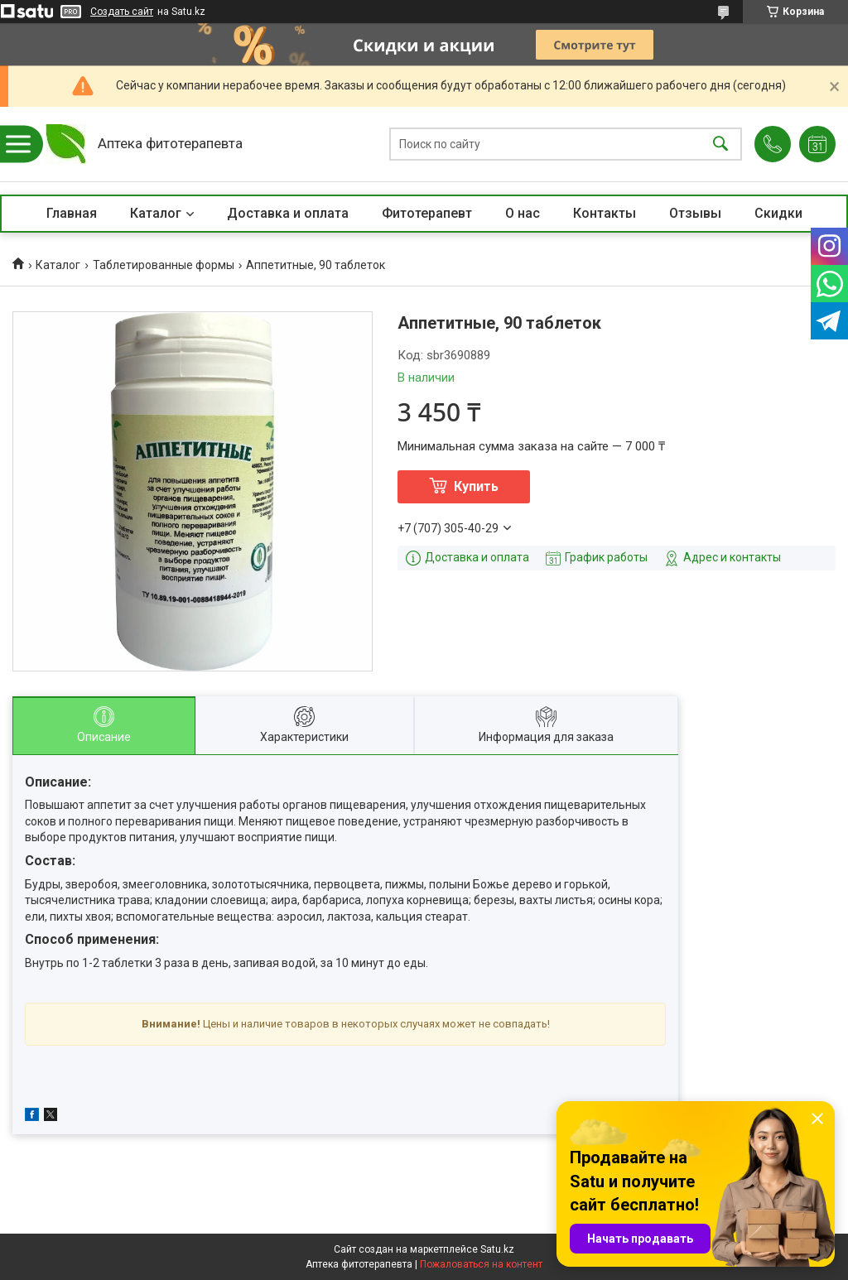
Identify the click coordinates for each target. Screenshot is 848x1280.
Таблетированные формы (163, 265)
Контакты (604, 213)
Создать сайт (121, 11)
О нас (522, 213)
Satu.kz (497, 1249)
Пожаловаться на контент (481, 1264)
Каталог (155, 213)
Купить (476, 486)
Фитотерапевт (427, 213)
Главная (71, 213)
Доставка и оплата (288, 213)
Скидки (778, 213)
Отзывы (695, 213)
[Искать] (720, 144)
